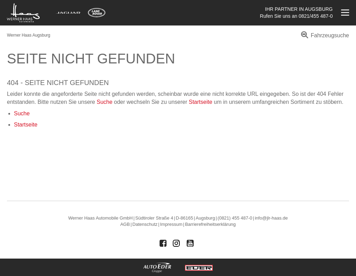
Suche (104, 102)
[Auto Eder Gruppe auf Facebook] (163, 243)
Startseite (200, 102)
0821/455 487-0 (316, 16)
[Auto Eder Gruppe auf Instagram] (176, 243)
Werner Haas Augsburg (28, 35)
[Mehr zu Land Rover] (96, 13)
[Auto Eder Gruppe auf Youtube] (190, 243)
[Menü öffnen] (344, 13)
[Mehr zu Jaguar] (68, 13)
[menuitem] (324, 38)
